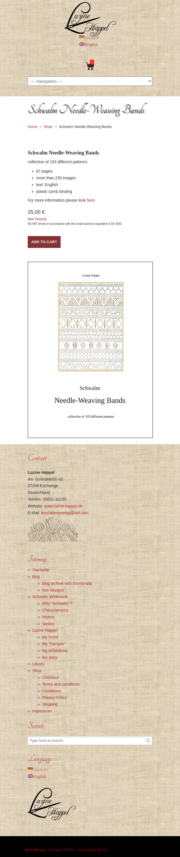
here (91, 200)
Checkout (50, 677)
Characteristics (55, 610)
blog (36, 576)
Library (38, 664)
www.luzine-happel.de (63, 506)
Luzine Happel (90, 19)
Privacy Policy (54, 697)
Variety (48, 624)
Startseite (40, 570)
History (48, 617)
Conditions (51, 691)
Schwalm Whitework (50, 596)
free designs (53, 590)
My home (50, 637)
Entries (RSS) (61, 850)
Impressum (42, 711)
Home (32, 127)
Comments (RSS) (92, 850)
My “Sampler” (54, 644)
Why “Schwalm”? (57, 603)
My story (49, 657)
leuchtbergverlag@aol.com (64, 513)
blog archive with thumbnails (67, 583)
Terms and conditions (61, 684)
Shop (48, 127)
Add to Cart (44, 242)
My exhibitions (54, 650)
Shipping (40, 219)
